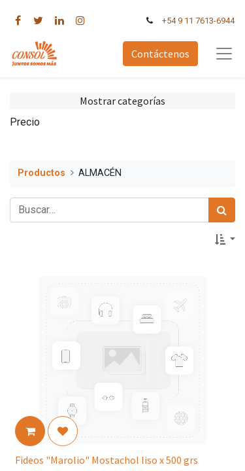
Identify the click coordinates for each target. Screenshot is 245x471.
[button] (225, 239)
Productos (41, 173)
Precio (25, 122)
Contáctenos (160, 53)
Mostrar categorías (122, 100)
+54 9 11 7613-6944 (198, 21)
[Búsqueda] (221, 210)
